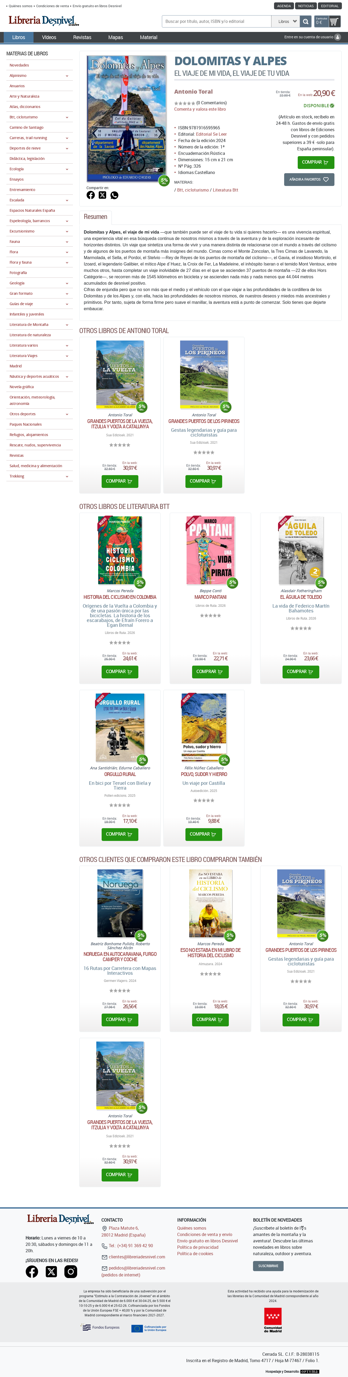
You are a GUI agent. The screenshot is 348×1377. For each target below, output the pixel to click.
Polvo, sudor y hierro (204, 774)
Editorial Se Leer (211, 134)
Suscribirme (268, 1266)
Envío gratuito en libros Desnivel (97, 5)
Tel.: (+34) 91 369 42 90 (127, 1246)
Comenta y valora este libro (200, 109)
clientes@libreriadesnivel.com (133, 1257)
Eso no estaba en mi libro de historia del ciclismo (210, 952)
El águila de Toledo (301, 597)
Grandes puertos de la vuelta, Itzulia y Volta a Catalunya (119, 423)
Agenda (284, 5)
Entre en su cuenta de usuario (312, 36)
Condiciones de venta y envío (204, 1234)
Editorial (330, 5)
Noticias (306, 5)
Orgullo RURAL (120, 774)
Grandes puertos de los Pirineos (203, 421)
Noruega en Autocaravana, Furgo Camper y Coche (120, 956)
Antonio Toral (193, 92)
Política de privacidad (197, 1247)
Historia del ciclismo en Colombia (120, 597)
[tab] (95, 218)
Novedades (19, 65)
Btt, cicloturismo (193, 190)
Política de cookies (195, 1253)
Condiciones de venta (52, 5)
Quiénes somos (20, 5)
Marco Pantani (210, 597)
